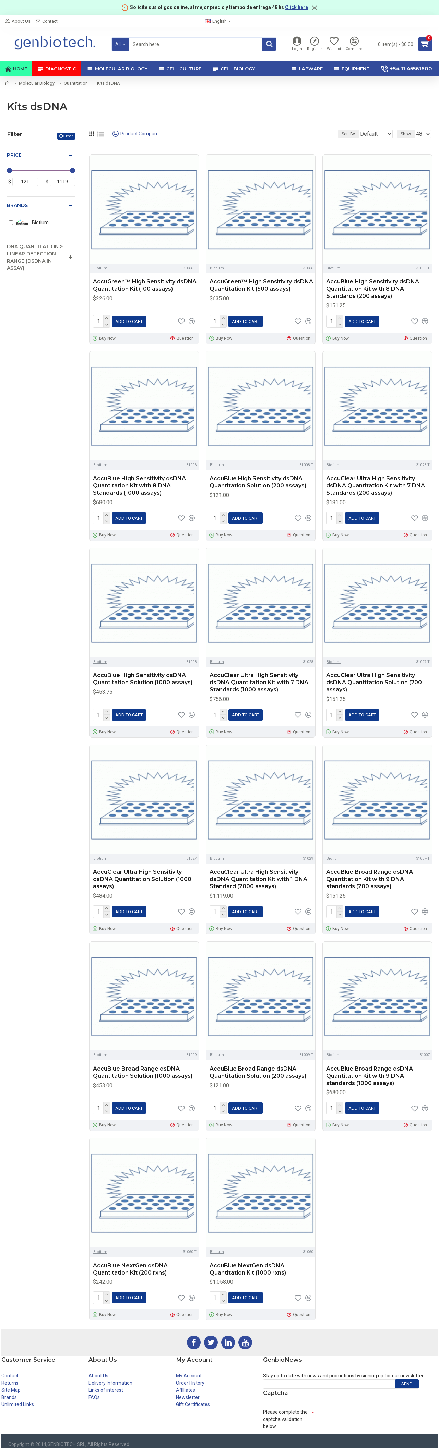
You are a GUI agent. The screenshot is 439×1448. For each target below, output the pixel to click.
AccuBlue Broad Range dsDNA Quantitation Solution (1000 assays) (142, 1067)
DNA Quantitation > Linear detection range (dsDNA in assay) (35, 257)
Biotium (100, 268)
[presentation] (367, 1411)
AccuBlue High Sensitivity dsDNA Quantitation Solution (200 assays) (258, 480)
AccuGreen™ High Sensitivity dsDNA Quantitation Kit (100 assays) (145, 285)
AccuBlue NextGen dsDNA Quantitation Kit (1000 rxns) (248, 1262)
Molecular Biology (37, 83)
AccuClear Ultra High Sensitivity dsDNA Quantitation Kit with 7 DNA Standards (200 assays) (375, 484)
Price (14, 155)
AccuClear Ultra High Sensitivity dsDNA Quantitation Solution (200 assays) (374, 679)
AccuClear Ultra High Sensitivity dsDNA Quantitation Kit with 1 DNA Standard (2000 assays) (258, 875)
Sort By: (343, 134)
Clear (68, 135)
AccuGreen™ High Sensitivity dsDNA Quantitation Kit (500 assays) (261, 285)
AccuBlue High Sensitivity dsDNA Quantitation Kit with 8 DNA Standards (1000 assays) (139, 484)
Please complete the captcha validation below (285, 1411)
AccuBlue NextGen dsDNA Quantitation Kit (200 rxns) (130, 1262)
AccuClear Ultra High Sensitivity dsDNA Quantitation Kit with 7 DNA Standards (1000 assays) (259, 679)
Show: (408, 134)
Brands (17, 205)
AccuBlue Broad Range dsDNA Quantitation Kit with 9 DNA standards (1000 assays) (369, 1070)
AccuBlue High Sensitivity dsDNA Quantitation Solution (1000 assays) (142, 676)
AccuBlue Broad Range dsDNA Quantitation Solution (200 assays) (258, 1067)
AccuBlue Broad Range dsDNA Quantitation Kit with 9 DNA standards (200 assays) (369, 875)
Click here (296, 7)
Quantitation (76, 83)
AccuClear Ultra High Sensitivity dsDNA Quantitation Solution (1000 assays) (142, 875)
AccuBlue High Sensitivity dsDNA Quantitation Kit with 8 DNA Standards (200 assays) (372, 288)
